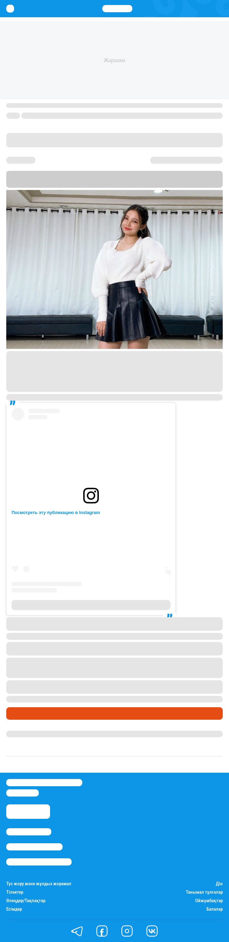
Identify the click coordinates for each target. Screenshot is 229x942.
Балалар (214, 909)
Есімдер (14, 909)
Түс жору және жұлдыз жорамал (38, 884)
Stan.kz (167, 185)
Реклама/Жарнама (34, 846)
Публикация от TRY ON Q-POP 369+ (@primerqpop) (91, 605)
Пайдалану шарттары (39, 862)
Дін (219, 884)
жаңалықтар (22, 690)
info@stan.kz (22, 793)
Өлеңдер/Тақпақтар (25, 900)
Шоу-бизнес (22, 713)
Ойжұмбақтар (209, 900)
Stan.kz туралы (28, 831)
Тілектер (14, 892)
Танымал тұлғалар (204, 892)
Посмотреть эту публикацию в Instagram (56, 512)
